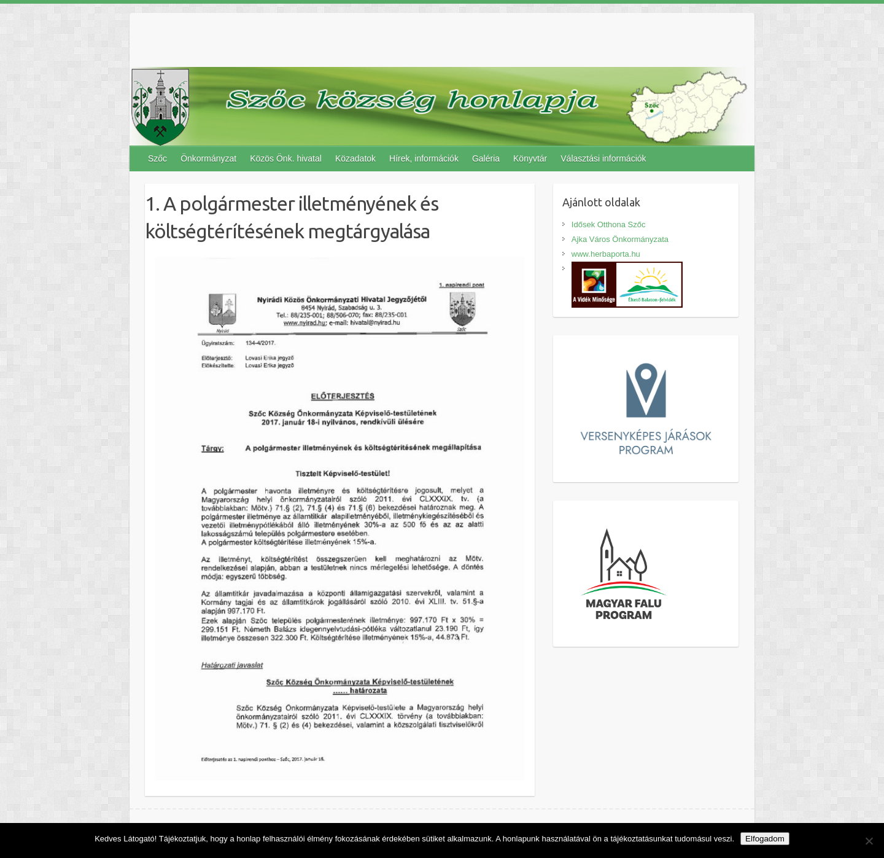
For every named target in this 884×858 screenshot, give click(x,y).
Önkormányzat (208, 158)
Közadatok (355, 158)
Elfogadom (765, 838)
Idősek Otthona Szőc (609, 224)
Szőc (157, 158)
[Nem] (869, 841)
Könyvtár (530, 158)
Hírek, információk (424, 158)
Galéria (486, 158)
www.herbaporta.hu (606, 254)
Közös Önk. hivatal (286, 158)
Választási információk (603, 158)
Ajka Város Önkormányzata (620, 239)
